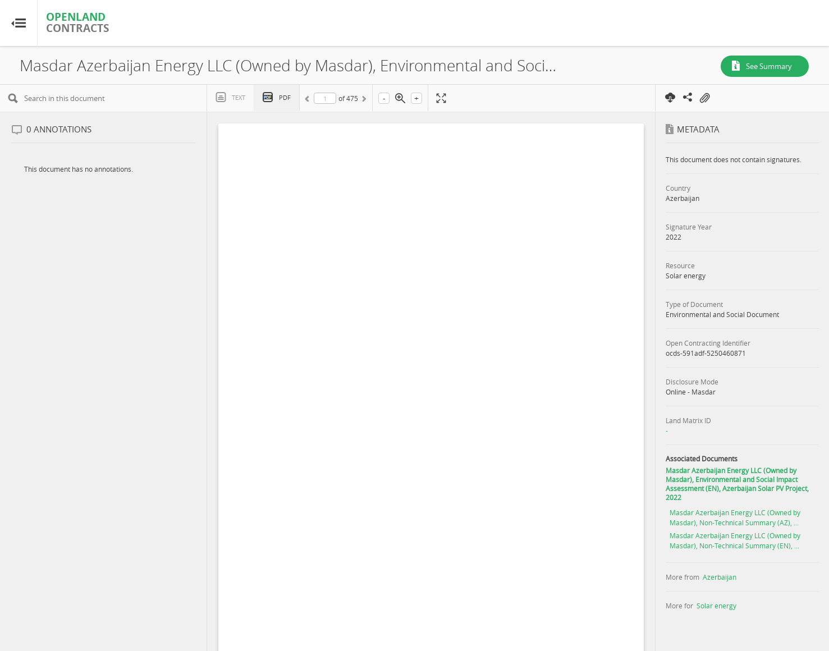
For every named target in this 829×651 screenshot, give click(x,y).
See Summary (769, 66)
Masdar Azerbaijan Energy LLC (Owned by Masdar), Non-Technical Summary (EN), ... (735, 540)
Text (238, 97)
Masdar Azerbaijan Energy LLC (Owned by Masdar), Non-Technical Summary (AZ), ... (735, 517)
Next (363, 100)
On (704, 98)
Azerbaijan (719, 576)
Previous (309, 100)
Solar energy (716, 605)
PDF (285, 97)
